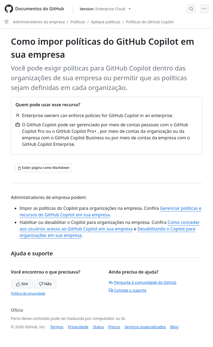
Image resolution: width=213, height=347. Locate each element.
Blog (174, 326)
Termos (57, 326)
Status (98, 326)
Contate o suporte (127, 290)
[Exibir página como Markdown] (43, 167)
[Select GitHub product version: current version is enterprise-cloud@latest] (105, 9)
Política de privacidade (28, 293)
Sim (22, 283)
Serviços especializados (145, 326)
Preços (114, 326)
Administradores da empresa (39, 21)
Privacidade (78, 326)
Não (45, 283)
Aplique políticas (105, 21)
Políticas (77, 21)
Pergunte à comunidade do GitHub (142, 282)
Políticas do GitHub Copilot (150, 21)
